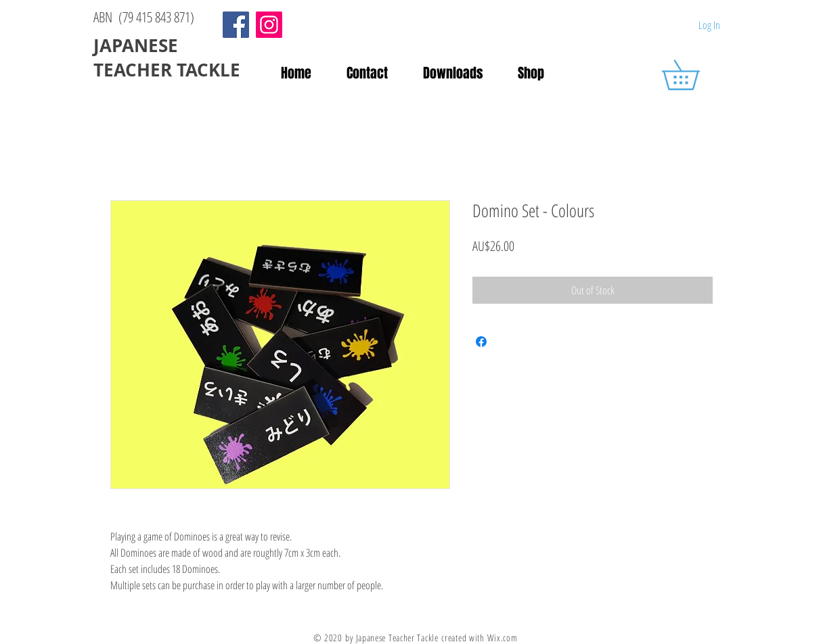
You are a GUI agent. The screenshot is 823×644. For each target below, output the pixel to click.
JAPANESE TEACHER (138, 57)
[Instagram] (269, 25)
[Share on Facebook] (481, 342)
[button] (695, 75)
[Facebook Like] (517, 25)
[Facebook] (236, 25)
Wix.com (502, 637)
